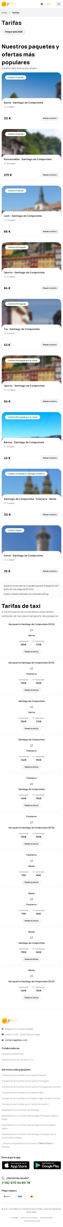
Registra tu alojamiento (13, 1053)
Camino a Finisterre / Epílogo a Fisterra (26, 473)
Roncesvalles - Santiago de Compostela (28, 159)
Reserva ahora (50, 118)
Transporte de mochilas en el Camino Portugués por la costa (31, 1086)
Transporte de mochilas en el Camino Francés (24, 1075)
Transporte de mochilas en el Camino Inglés (23, 1092)
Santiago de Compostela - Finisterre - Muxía (30, 498)
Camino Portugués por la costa (22, 360)
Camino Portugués (17, 247)
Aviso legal (14, 1218)
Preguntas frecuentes (32, 1221)
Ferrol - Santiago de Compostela (23, 555)
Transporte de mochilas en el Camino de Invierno (25, 1104)
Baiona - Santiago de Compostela (24, 442)
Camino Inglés (14, 530)
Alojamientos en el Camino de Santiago (20, 1110)
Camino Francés (15, 77)
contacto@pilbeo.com (16, 1040)
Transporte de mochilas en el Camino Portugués (25, 1081)
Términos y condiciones (29, 1218)
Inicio (4, 12)
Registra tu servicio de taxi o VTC (18, 1059)
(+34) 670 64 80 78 (16, 1182)
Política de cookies (46, 1218)
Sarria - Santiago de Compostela (23, 102)
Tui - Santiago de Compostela (22, 329)
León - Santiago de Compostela (23, 215)
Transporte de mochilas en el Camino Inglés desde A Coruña (31, 1098)
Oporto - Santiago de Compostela (24, 272)
